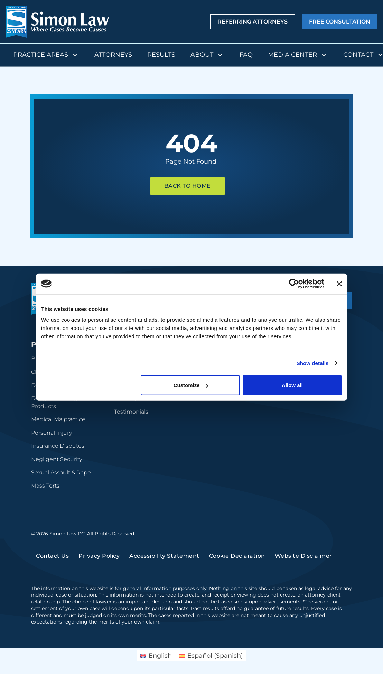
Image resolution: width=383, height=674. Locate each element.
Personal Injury (51, 433)
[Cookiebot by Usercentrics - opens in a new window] (294, 283)
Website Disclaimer (303, 556)
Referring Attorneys (252, 22)
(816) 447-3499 (302, 475)
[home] (57, 22)
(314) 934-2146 (301, 417)
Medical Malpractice (58, 419)
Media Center (298, 55)
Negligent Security (56, 459)
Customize (191, 385)
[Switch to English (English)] (156, 655)
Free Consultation (339, 22)
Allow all (292, 385)
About (207, 55)
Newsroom (212, 411)
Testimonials (131, 411)
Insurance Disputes (57, 446)
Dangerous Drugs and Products (61, 402)
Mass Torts (45, 485)
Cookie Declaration (237, 556)
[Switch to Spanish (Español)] (210, 655)
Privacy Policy (99, 556)
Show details (313, 363)
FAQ (246, 54)
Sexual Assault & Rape (61, 472)
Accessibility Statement (164, 556)
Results (161, 54)
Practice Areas (46, 55)
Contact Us (52, 556)
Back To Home (187, 186)
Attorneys (113, 54)
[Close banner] (339, 283)
